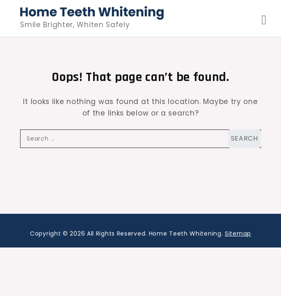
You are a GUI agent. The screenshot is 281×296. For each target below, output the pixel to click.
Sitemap (238, 233)
